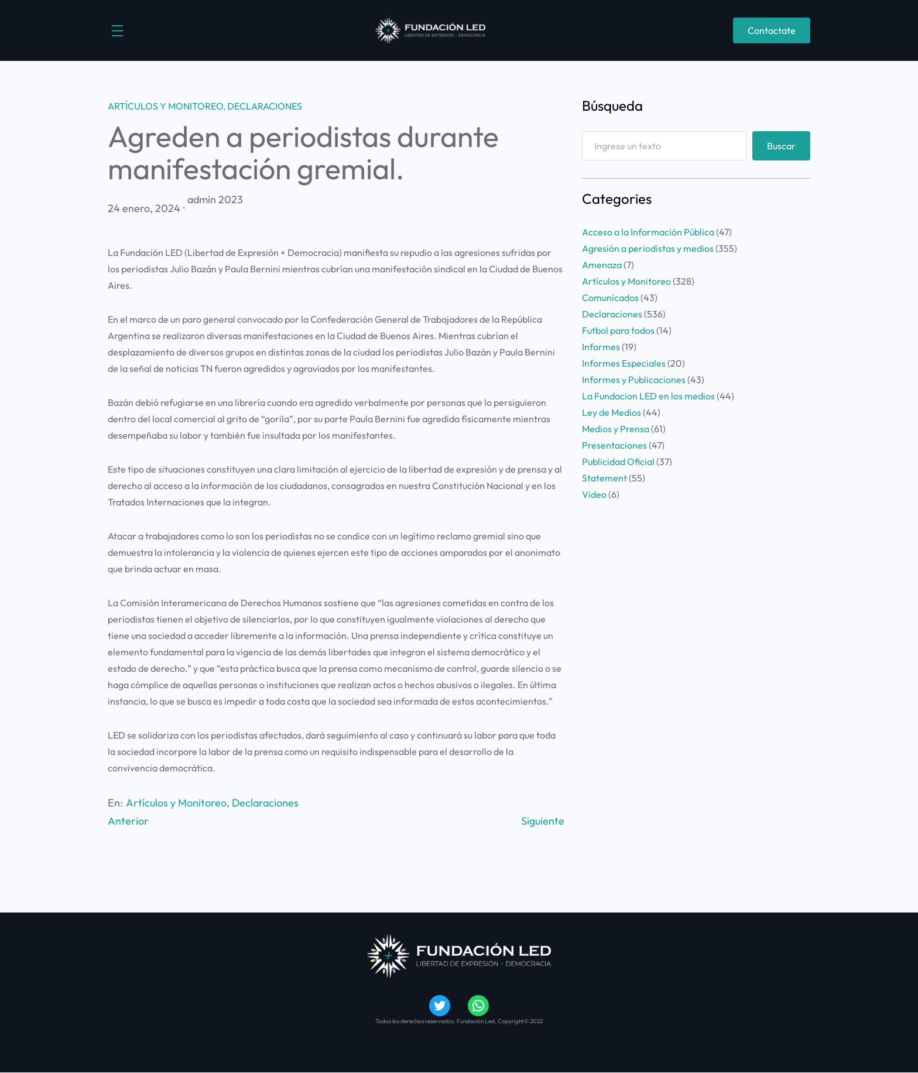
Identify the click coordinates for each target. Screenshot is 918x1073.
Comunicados (610, 297)
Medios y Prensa (615, 429)
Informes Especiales (624, 363)
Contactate (772, 30)
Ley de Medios (611, 412)
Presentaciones (614, 445)
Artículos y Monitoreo (165, 106)
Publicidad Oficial (618, 461)
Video (594, 494)
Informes (601, 347)
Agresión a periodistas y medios (648, 248)
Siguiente (542, 821)
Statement (604, 478)
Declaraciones (264, 106)
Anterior (128, 821)
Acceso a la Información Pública (648, 232)
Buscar (781, 146)
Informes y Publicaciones (634, 379)
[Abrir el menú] (117, 30)
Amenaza (602, 265)
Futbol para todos (618, 330)
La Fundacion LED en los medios (648, 396)
